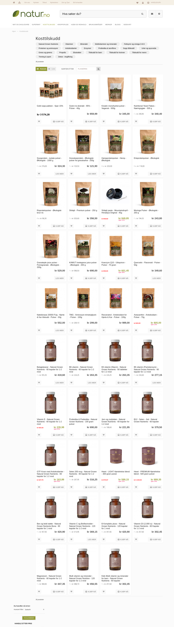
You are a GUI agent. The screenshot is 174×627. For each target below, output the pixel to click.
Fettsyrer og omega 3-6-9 (63, 48)
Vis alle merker (29, 50)
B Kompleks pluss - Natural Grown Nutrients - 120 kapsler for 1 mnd (120, 494)
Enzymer (129, 48)
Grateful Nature (20, 74)
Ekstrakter (132, 52)
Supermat (93, 602)
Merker (67, 608)
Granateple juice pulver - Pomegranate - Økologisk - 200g (62, 250)
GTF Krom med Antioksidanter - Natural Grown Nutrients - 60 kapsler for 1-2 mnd (61, 446)
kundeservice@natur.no (35, 611)
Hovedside (68, 597)
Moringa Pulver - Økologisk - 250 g (149, 201)
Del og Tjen (66, 2)
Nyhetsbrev (54, 2)
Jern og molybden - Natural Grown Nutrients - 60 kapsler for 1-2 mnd (120, 396)
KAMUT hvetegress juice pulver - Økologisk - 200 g (91, 249)
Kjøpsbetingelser (145, 613)
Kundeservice (144, 608)
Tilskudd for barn (149, 52)
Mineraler (98, 44)
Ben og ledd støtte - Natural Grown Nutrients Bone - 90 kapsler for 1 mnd (63, 494)
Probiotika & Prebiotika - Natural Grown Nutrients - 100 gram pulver (91, 396)
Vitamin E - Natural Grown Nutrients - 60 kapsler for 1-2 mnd (63, 396)
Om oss (27, 2)
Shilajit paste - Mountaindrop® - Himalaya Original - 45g (120, 202)
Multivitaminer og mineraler (120, 44)
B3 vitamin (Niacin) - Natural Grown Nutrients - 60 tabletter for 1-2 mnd (121, 348)
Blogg (118, 597)
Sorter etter (82, 69)
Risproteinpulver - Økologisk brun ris (63, 201)
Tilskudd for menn (83, 57)
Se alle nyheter (69, 613)
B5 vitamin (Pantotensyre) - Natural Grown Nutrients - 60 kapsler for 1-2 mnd (149, 348)
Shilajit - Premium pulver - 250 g (91, 201)
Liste (65, 69)
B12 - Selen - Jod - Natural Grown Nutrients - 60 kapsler (149, 396)
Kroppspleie (94, 613)
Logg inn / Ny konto (146, 597)
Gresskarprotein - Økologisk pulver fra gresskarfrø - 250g (92, 153)
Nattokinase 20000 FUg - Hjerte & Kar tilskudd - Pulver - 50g (62, 299)
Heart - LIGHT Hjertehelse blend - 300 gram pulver (120, 444)
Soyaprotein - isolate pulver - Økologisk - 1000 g (63, 152)
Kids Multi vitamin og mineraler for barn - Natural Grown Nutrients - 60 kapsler (120, 544)
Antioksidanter (113, 48)
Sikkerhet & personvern (147, 618)
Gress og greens (99, 52)
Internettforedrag (121, 608)
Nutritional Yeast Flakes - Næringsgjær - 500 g (148, 103)
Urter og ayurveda (78, 52)
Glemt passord (145, 602)
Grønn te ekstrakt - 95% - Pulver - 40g (91, 103)
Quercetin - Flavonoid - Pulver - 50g (147, 249)
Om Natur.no (69, 602)
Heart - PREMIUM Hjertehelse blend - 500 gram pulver (147, 445)
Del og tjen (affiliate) (122, 613)
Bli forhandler (78, 2)
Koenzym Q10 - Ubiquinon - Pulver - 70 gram (121, 249)
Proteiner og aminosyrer (90, 48)
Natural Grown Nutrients (62, 44)
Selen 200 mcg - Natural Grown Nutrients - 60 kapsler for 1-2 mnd (90, 445)
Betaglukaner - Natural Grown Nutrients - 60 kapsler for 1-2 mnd (61, 348)
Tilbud (44, 2)
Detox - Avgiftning (124, 57)
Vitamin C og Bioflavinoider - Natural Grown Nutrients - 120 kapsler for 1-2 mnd (91, 494)
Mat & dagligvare (95, 597)
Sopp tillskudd (58, 52)
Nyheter (36, 2)
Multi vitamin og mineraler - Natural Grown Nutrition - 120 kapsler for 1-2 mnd (91, 543)
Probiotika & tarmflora (149, 48)
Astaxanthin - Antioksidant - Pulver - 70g (149, 298)
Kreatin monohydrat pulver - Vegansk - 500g (121, 103)
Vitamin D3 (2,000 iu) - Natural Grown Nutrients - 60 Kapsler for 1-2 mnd (148, 494)
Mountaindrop (19, 79)
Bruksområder (120, 602)
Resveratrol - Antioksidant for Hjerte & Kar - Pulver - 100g (120, 299)
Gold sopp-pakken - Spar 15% (62, 103)
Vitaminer (83, 44)
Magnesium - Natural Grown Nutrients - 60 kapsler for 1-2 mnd (63, 543)
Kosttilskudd (94, 608)
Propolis (117, 52)
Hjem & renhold (95, 618)
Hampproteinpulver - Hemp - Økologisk (120, 152)
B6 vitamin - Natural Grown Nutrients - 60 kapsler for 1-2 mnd (92, 348)
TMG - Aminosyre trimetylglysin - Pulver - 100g (90, 299)
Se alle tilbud (69, 618)
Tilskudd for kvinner (61, 57)
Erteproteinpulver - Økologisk (145, 152)
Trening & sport (103, 57)
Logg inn (143, 3)
